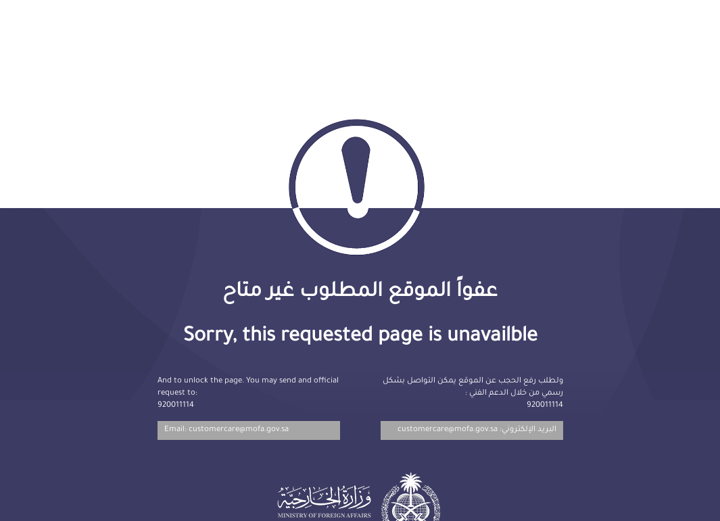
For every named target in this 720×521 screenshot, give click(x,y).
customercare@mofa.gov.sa (448, 430)
